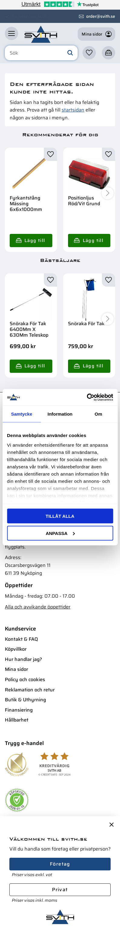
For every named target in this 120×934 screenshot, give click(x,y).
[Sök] (70, 53)
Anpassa (60, 533)
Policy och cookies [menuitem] (25, 679)
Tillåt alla (60, 516)
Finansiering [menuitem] (19, 710)
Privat (60, 889)
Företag (60, 864)
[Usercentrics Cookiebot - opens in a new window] (86, 397)
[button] (11, 33)
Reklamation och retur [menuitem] (30, 689)
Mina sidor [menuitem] (16, 669)
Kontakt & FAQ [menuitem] (21, 639)
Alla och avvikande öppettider (37, 607)
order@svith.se (100, 16)
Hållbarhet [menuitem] (16, 720)
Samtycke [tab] (21, 414)
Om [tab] (98, 414)
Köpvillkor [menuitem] (16, 649)
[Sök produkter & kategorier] (41, 53)
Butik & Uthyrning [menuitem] (25, 699)
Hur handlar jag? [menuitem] (23, 659)
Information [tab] (60, 414)
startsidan (73, 110)
